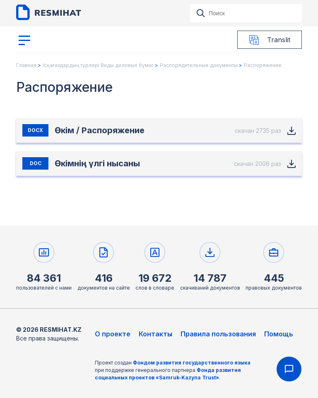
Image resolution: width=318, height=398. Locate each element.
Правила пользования (218, 334)
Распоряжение (263, 65)
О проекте (112, 334)
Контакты (155, 334)
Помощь (278, 334)
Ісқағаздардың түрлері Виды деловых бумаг (98, 65)
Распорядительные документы (199, 65)
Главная (26, 65)
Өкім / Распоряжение (100, 130)
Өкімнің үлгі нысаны (97, 163)
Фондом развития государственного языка (192, 363)
